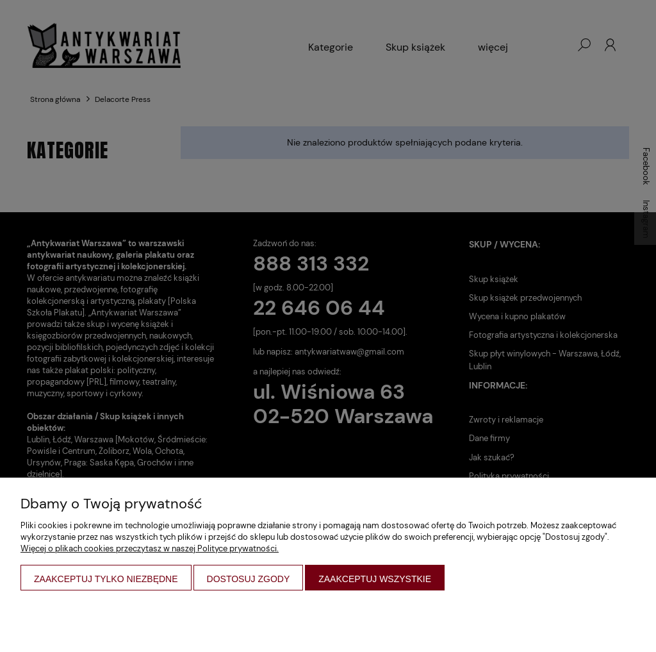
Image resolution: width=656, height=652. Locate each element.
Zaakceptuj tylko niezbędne (106, 579)
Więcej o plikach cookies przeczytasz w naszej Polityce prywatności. (149, 548)
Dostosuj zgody (248, 579)
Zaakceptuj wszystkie (374, 579)
